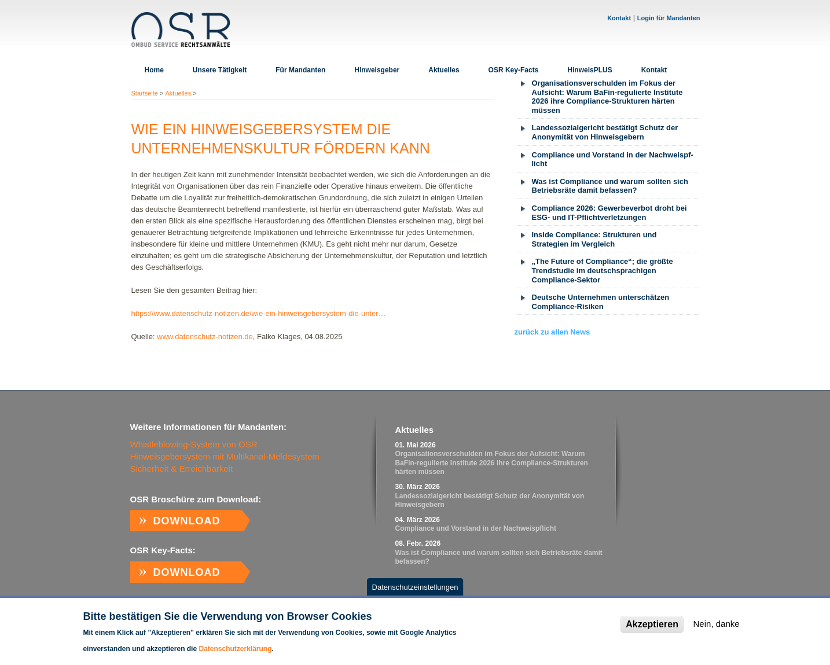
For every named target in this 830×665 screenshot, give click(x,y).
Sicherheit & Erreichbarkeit (181, 468)
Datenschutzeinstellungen (415, 594)
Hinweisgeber (376, 70)
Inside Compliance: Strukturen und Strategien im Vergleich (594, 239)
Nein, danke (716, 631)
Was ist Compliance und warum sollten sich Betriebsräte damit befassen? (610, 186)
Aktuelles (443, 70)
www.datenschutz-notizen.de (204, 336)
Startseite (144, 93)
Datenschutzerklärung (235, 656)
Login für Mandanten (668, 17)
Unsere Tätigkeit (220, 70)
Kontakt (619, 17)
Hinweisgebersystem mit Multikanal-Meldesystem (225, 456)
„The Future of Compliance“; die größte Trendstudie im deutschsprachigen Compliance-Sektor (602, 270)
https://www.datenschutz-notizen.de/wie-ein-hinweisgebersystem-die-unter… (258, 313)
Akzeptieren (652, 631)
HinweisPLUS (589, 70)
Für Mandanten (300, 70)
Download (187, 521)
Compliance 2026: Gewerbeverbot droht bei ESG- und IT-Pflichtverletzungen (609, 213)
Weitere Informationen (310, 656)
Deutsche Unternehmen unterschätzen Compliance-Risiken (601, 302)
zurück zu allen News (552, 332)
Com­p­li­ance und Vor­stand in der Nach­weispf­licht (612, 159)
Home (154, 70)
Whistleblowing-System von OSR (194, 444)
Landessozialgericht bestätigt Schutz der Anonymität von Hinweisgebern (605, 132)
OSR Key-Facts (514, 70)
